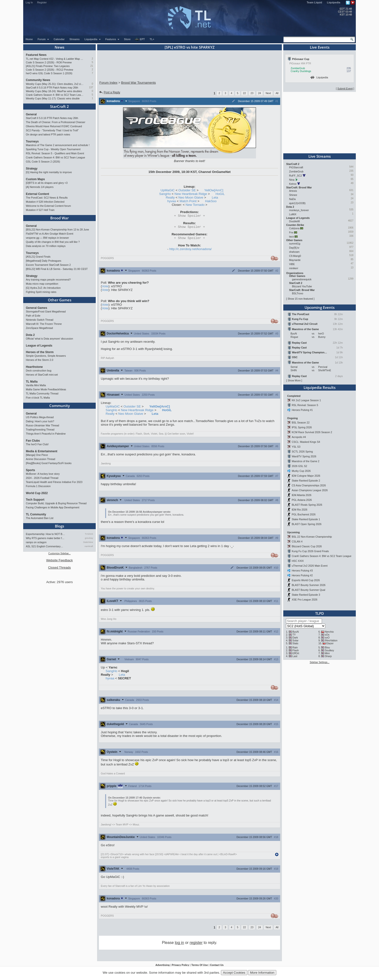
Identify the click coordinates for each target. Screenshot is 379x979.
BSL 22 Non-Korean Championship (312, 536)
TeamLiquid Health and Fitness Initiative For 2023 (54, 482)
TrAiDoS (89, 534)
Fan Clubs (33, 440)
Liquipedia (333, 2)
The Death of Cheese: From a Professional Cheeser (55, 122)
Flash (295, 650)
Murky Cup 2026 (301, 470)
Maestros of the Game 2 (305, 461)
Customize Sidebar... (59, 553)
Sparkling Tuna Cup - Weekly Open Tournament (53, 149)
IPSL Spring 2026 (302, 427)
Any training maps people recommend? (48, 279)
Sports (30, 470)
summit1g (294, 243)
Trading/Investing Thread (40, 429)
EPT (140, 39)
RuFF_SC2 (295, 175)
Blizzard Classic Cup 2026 (307, 546)
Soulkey (329, 650)
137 (91, 87)
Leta (215, 197)
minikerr (293, 268)
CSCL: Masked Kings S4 (306, 441)
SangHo (165, 194)
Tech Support (35, 499)
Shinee (293, 194)
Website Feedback (59, 560)
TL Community (36, 514)
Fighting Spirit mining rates (41, 291)
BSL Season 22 (301, 422)
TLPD (319, 613)
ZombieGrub (298, 68)
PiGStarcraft (296, 167)
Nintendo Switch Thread (39, 319)
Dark (295, 637)
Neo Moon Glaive (190, 197)
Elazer (330, 643)
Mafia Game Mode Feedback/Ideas (46, 389)
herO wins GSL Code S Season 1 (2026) (49, 73)
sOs (327, 634)
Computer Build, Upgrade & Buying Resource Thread (56, 503)
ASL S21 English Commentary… (44, 546)
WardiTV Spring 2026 (304, 456)
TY (294, 634)
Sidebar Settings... (319, 662)
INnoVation (331, 640)
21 (91, 66)
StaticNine (88, 542)
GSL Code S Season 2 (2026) (43, 161)
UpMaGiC (167, 190)
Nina (291, 179)
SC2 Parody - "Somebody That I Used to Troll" (52, 130)
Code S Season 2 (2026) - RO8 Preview (49, 62)
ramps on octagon (36, 542)
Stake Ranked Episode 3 (306, 594)
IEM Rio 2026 (299, 509)
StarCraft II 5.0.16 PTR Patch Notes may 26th (52, 87)
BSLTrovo (297, 293)
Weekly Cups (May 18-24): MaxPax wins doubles (54, 91)
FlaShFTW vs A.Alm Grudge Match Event (49, 233)
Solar (295, 640)
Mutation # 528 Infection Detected (45, 201)
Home (29, 39)
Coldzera (294, 228)
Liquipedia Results (319, 387)
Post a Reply (109, 92)
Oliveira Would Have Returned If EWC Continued (54, 126)
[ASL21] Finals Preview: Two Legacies (48, 66)
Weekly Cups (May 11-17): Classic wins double (53, 98)
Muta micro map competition (42, 283)
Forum (43, 39)
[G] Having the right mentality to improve (49, 172)
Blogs (59, 526)
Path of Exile (33, 315)
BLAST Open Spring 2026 (306, 524)
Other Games (59, 299)
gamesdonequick (302, 279)
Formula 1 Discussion (38, 486)
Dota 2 (30, 335)
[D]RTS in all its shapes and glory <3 (46, 182)
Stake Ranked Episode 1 (306, 519)
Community (59, 405)
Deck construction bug (38, 370)
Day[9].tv (294, 247)
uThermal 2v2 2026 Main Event (310, 565)
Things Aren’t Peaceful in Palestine (46, 433)
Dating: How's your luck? (40, 421)
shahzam (294, 251)
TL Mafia (31, 381)
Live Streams (319, 156)
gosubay (89, 538)
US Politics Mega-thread (40, 417)
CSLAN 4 (297, 541)
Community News (38, 80)
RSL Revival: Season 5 (305, 405)
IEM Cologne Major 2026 (306, 475)
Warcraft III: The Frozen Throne (44, 323)
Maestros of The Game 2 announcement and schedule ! (57, 145)
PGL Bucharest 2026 (304, 514)
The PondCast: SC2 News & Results (47, 197)
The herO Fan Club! (37, 444)
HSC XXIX (298, 560)
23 (251, 93)
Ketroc (293, 183)
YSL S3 (296, 446)
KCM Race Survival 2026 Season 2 (312, 432)
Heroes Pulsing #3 (302, 570)
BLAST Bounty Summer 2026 (309, 585)
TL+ (152, 39)
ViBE (292, 264)
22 (244, 93)
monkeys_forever (299, 210)
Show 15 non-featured (300, 298)
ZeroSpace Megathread (39, 327)
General (31, 114)
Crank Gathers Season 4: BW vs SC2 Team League (55, 94)
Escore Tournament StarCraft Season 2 (48, 264)
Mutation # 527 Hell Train (40, 209)
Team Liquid (314, 2)
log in (179, 944)
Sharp (328, 656)
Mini (327, 653)
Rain (295, 647)
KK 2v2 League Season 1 (306, 400)
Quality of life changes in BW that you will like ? (53, 241)
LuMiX (292, 214)
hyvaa (171, 201)
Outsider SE (187, 190)
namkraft (89, 546)
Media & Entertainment (41, 451)
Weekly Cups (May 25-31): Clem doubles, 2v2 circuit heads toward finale (55, 83)
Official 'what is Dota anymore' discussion (49, 338)
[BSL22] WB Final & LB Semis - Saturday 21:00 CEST (57, 268)
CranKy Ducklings (301, 71)
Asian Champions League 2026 (310, 490)
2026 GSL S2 (299, 466)
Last (294, 656)
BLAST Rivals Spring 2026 (307, 504)
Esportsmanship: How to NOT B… (45, 534)
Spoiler (189, 216)
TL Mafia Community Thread (42, 393)
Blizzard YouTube (302, 286)
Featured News (36, 55)
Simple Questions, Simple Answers (46, 355)
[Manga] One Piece (37, 454)
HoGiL (220, 194)
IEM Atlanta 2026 (301, 495)
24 (259, 93)
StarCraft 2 (59, 106)
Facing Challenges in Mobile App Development (52, 507)
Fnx (291, 232)
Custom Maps (35, 179)
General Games (36, 308)
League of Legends (39, 345)
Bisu (327, 647)
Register (42, 2)
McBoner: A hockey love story (43, 473)
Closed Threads (59, 567)
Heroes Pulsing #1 (302, 409)
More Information (262, 972)
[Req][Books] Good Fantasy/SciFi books (49, 463)
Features (112, 39)
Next (268, 93)
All (277, 93)
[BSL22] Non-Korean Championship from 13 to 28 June (57, 229)
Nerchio (329, 631)
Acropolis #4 (299, 437)
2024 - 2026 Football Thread (42, 477)
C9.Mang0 (295, 255)
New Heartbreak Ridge (191, 194)
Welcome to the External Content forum (48, 205)
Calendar (59, 39)
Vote (105, 287)
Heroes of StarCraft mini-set (42, 374)
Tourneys (32, 141)
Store (127, 39)
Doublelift (294, 221)
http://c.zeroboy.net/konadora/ (190, 250)
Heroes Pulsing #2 (302, 575)
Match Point (188, 201)
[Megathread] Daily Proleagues (43, 260)
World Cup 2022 (37, 493)
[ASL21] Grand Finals (38, 256)
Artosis (293, 190)
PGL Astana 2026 (302, 499)
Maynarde (294, 260)
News (59, 47)
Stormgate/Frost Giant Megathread (46, 311)
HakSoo (210, 201)
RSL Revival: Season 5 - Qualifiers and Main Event (55, 153)
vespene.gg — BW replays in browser (47, 237)
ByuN (295, 631)
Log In (29, 2)
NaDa (292, 199)
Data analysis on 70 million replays (46, 246)
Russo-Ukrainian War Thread (42, 425)
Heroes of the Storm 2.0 (39, 359)
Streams (74, 39)
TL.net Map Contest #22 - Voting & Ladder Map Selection (55, 58)
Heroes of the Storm (40, 352)
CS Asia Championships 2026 (309, 485)
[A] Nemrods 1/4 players (39, 186)
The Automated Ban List (39, 518)
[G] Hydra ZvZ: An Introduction (43, 287)
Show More (294, 380)
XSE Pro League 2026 (304, 599)
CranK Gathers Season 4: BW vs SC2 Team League (321, 556)
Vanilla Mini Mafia (36, 385)
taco (291, 236)
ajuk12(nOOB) (297, 203)
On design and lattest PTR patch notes (48, 134)
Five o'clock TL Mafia (38, 397)
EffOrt (295, 653)
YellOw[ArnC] (213, 190)
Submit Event (345, 88)
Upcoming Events (320, 307)
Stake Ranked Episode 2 (306, 480)
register (196, 944)
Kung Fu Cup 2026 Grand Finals (310, 551)
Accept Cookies (234, 972)
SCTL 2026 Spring (302, 451)
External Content (37, 194)
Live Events (319, 47)
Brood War (59, 217)
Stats (295, 643)
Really (170, 197)
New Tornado (195, 205)
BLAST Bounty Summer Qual (308, 589)
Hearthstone (34, 367)
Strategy (31, 168)
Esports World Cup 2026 (306, 580)
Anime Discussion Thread (40, 459)
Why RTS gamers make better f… (45, 538)
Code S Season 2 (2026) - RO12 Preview (49, 69)
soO (327, 637)
